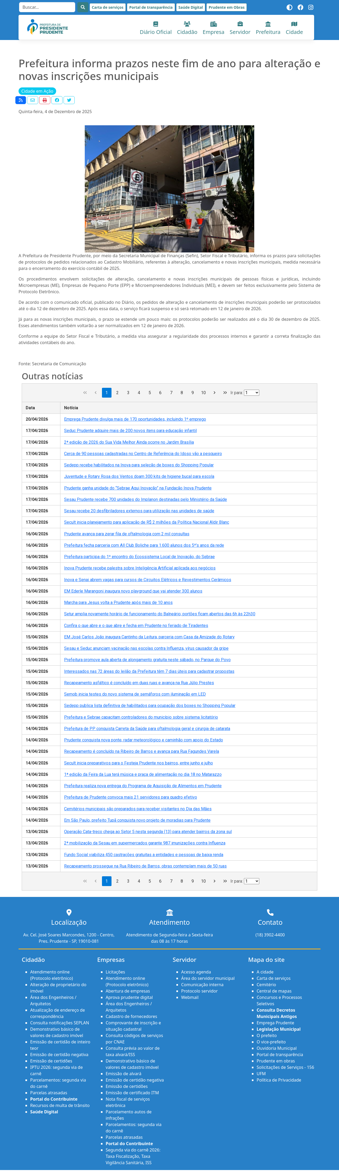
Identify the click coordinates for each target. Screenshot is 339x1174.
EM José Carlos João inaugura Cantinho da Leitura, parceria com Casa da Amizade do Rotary (149, 636)
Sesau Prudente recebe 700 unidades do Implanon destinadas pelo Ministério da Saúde (145, 499)
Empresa (213, 28)
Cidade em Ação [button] (37, 91)
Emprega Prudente (275, 1023)
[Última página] (225, 393)
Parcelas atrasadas (48, 1093)
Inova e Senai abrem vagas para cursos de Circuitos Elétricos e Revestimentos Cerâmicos (147, 579)
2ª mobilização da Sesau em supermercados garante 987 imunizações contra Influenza (144, 843)
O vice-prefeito (271, 1042)
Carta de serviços (107, 7)
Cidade (294, 28)
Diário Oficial (156, 28)
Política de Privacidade (279, 1080)
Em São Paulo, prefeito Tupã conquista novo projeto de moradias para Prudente (137, 820)
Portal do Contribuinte (54, 1099)
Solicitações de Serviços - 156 (285, 1067)
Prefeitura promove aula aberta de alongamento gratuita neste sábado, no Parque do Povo (147, 659)
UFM (261, 1074)
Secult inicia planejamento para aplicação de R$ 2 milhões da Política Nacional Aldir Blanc (146, 522)
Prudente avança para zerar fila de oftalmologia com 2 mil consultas (126, 533)
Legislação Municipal (279, 1029)
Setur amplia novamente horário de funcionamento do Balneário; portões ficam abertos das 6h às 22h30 (159, 613)
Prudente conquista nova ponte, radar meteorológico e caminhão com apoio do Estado (143, 739)
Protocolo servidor (199, 991)
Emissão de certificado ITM (132, 1093)
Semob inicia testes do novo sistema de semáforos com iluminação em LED (135, 694)
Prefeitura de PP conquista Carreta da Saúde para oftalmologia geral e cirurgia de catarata (147, 728)
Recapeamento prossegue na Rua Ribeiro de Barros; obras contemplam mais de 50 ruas (145, 866)
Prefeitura (268, 28)
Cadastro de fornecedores (131, 1016)
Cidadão (187, 28)
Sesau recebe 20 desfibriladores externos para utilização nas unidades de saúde (139, 510)
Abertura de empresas (128, 991)
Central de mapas (274, 991)
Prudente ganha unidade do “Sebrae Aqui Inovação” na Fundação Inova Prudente (138, 488)
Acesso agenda (196, 972)
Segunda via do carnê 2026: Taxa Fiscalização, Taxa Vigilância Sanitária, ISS (133, 1156)
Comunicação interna (202, 985)
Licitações (115, 972)
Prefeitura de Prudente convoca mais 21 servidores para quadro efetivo (130, 797)
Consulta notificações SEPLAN (59, 1023)
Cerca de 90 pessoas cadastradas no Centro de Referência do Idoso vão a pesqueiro (143, 453)
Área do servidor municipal (208, 978)
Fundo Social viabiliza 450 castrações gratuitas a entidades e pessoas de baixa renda (143, 854)
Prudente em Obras (226, 7)
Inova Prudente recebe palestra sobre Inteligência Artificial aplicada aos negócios (140, 568)
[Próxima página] (214, 393)
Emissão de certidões (51, 1061)
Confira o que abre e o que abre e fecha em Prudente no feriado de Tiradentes (136, 625)
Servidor (240, 28)
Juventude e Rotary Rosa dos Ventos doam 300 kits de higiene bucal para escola (139, 476)
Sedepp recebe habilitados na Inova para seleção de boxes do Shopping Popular (139, 465)
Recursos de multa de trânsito (60, 1105)
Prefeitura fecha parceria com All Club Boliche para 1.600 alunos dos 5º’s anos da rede (144, 545)
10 (203, 392)
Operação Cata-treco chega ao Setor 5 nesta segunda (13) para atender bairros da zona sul (148, 831)
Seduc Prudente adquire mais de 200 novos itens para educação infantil (130, 430)
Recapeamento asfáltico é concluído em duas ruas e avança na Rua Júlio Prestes (139, 682)
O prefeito (267, 1035)
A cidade (265, 972)
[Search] (47, 7)
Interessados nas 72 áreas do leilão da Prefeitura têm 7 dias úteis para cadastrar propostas (149, 671)
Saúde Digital (191, 7)
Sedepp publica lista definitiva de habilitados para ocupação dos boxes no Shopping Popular (149, 705)
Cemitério (266, 985)
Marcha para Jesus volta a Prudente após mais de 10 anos (118, 602)
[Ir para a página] (251, 393)
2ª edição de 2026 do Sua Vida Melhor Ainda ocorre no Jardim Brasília (129, 442)
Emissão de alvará (123, 1074)
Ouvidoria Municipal (277, 1048)
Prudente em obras (276, 1061)
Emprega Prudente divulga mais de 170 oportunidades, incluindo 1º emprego (135, 419)
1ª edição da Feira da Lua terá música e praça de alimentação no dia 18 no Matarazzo (143, 774)
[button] (20, 100)
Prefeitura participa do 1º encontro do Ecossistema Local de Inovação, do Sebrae (139, 556)
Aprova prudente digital (129, 997)
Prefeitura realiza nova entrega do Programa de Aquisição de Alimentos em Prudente (143, 785)
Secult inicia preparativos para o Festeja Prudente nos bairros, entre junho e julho (138, 763)
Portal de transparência (151, 7)
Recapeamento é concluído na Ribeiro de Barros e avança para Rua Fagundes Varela (141, 751)
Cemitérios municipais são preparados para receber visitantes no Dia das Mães (138, 808)
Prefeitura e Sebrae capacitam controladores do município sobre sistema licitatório (141, 717)
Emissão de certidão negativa (59, 1054)
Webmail (190, 997)
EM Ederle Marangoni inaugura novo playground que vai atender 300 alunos (133, 591)
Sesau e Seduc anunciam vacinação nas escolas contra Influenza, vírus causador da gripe (146, 648)
